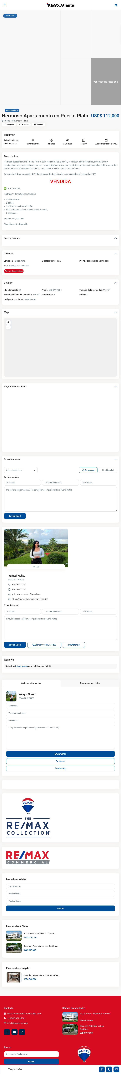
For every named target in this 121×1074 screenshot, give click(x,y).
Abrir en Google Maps (14, 271)
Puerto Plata (22, 121)
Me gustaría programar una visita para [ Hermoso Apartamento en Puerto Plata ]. (60, 499)
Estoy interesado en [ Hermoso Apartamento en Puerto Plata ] (60, 598)
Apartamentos (12, 110)
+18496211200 (76, 540)
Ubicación (9, 253)
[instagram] (22, 1002)
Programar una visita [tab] (90, 653)
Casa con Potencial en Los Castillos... (41, 916)
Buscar (60, 878)
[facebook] (7, 1002)
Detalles (8, 282)
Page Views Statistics (15, 386)
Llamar (44, 615)
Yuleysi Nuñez (73, 531)
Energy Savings (12, 238)
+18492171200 (76, 545)
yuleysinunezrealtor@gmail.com (83, 549)
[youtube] (14, 1002)
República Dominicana (99, 261)
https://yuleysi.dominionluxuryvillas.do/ (87, 554)
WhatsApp (74, 615)
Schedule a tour (12, 459)
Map (6, 312)
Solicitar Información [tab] (31, 653)
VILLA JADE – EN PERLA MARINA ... (40, 903)
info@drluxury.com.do (17, 993)
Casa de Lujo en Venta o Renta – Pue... (42, 945)
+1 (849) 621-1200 (15, 988)
